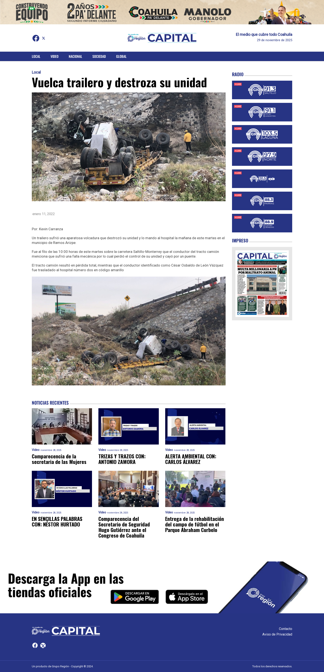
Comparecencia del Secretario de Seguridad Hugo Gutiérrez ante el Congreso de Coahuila (124, 527)
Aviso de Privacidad (277, 634)
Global (121, 56)
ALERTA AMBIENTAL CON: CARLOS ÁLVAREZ (190, 458)
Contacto (285, 629)
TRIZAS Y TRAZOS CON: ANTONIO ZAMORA (122, 458)
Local (36, 56)
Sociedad (99, 56)
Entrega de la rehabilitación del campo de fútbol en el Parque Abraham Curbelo (194, 524)
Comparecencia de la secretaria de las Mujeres (59, 458)
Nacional (75, 56)
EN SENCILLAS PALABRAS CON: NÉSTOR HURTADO (57, 521)
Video (54, 56)
